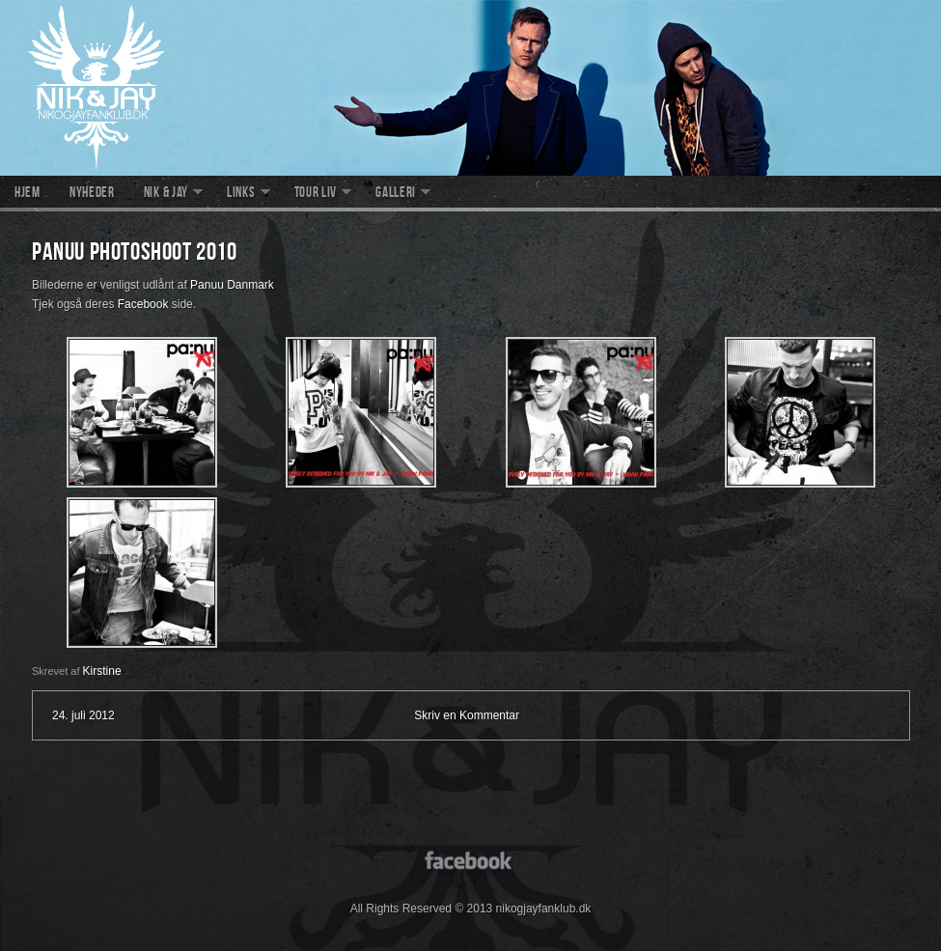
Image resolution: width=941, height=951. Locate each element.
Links (241, 194)
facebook (470, 859)
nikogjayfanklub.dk (470, 88)
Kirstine (102, 671)
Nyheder (92, 194)
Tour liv (316, 194)
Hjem (27, 194)
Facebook (143, 304)
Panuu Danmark (232, 285)
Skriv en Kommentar (466, 715)
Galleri (395, 194)
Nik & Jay (166, 194)
